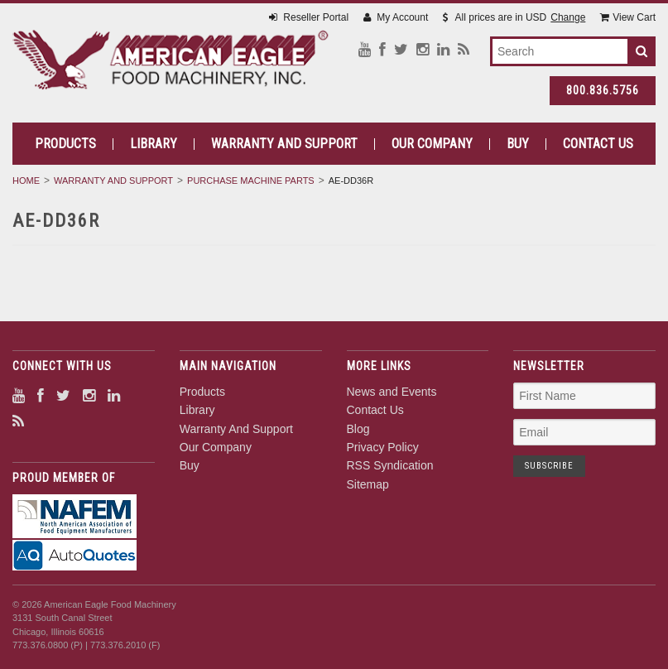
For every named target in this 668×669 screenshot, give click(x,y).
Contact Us (598, 144)
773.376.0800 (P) (47, 645)
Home (26, 180)
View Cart (628, 17)
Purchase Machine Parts (251, 180)
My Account (395, 17)
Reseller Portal (308, 17)
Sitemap (368, 484)
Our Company (432, 144)
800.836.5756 (602, 90)
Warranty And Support (284, 144)
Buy (518, 144)
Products (65, 144)
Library (153, 144)
